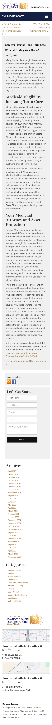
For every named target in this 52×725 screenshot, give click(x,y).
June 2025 (12, 502)
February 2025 (13, 514)
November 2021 (14, 557)
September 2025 (14, 492)
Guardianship (13, 579)
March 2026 (13, 474)
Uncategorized (22, 361)
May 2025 (12, 505)
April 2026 (12, 471)
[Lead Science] (10, 703)
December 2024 (14, 520)
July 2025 (12, 499)
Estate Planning (14, 576)
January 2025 (13, 517)
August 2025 (13, 496)
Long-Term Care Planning (18, 583)
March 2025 (13, 511)
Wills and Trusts (14, 601)
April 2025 (12, 508)
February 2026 (13, 477)
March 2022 (13, 554)
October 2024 (13, 526)
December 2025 (14, 483)
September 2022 (14, 541)
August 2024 (13, 532)
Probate (11, 589)
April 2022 (12, 551)
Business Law (14, 573)
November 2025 (14, 486)
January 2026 (13, 480)
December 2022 (14, 538)
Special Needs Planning (17, 595)
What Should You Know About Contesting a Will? (40, 27)
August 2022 (13, 545)
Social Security (14, 592)
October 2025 (13, 489)
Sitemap (37, 707)
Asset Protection (14, 570)
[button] (13, 16)
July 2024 (12, 535)
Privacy (6, 711)
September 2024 (14, 529)
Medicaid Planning (15, 586)
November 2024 (14, 523)
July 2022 (12, 548)
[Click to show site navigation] (46, 16)
